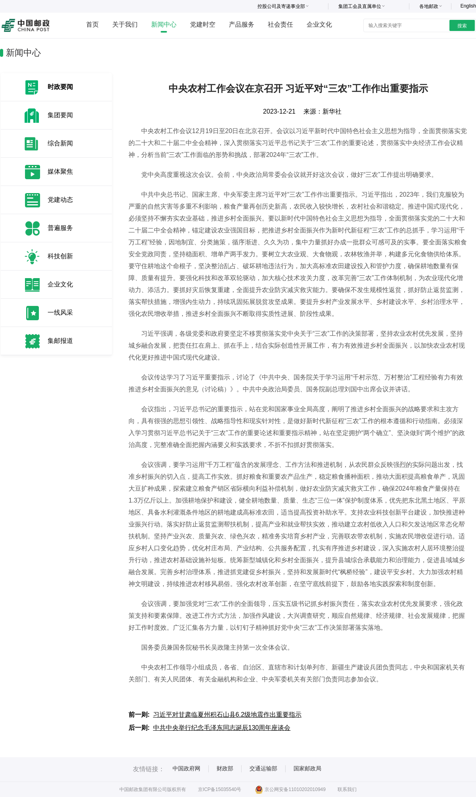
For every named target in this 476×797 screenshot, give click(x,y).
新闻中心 (164, 24)
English (468, 6)
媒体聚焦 (60, 171)
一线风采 (60, 312)
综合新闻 (60, 143)
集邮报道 (60, 340)
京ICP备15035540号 (219, 789)
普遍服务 (60, 227)
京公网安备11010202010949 (290, 789)
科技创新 (60, 256)
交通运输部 (263, 768)
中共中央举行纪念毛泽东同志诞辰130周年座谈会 (222, 727)
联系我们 (347, 789)
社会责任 (280, 24)
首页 (92, 24)
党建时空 (202, 24)
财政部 (225, 768)
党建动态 (60, 199)
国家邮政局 (307, 768)
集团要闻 (60, 115)
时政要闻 (60, 86)
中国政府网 (186, 768)
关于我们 (125, 24)
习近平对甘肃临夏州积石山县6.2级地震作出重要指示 (227, 714)
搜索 (462, 26)
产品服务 (241, 24)
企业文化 (319, 24)
